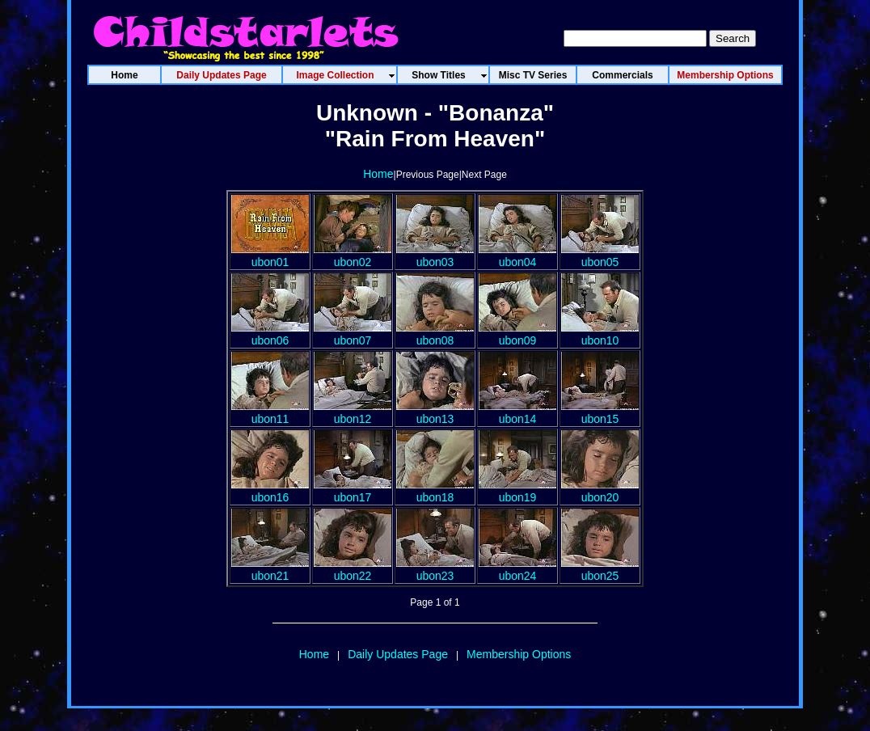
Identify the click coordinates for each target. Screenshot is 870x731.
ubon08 (435, 334)
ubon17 (352, 491)
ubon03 (435, 255)
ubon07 (352, 334)
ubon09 (517, 334)
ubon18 (435, 491)
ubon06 (270, 334)
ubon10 (600, 334)
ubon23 (435, 569)
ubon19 (517, 491)
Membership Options (519, 654)
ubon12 (352, 412)
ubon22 (352, 569)
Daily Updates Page (398, 654)
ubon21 (270, 569)
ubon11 (270, 412)
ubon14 (517, 412)
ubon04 (517, 255)
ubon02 (352, 255)
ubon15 (600, 412)
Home (378, 173)
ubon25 (600, 569)
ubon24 (517, 569)
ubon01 (270, 255)
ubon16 (270, 491)
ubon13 (435, 412)
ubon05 (600, 255)
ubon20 (600, 491)
